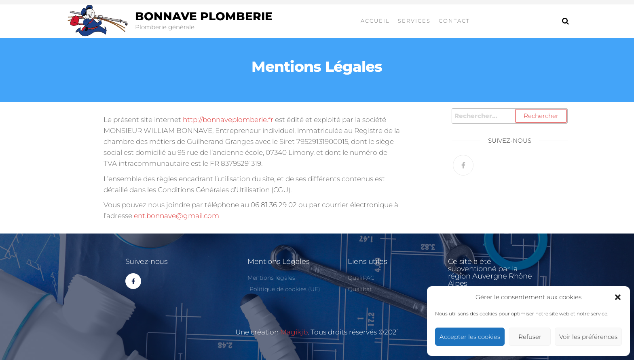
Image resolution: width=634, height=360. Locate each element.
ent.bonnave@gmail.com (176, 216)
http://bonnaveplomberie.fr (228, 120)
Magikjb (294, 332)
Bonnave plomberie (204, 16)
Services (414, 20)
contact (454, 20)
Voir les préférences (588, 337)
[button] (618, 297)
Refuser (529, 337)
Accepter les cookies (470, 337)
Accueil (375, 20)
